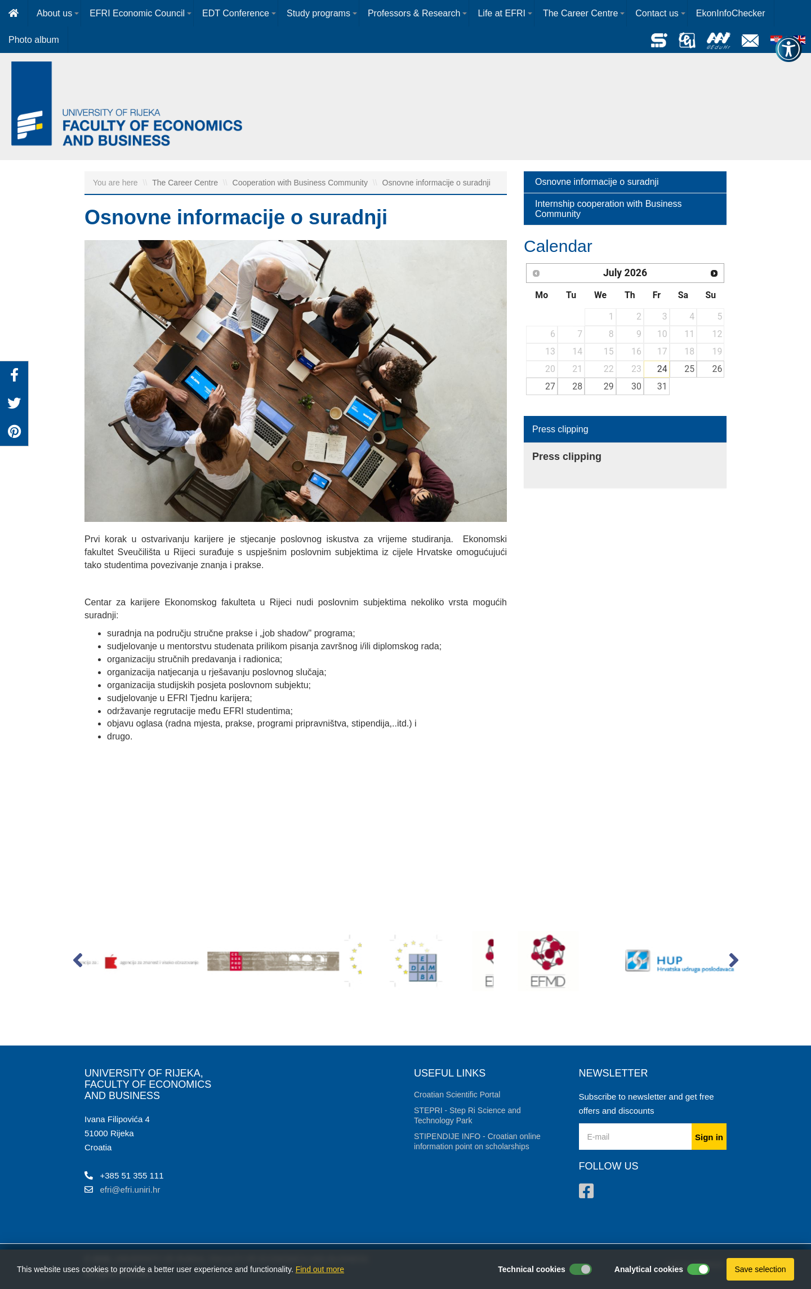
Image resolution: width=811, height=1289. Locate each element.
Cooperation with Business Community (301, 182)
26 (717, 369)
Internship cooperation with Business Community (608, 209)
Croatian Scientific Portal (457, 1094)
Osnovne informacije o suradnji (436, 182)
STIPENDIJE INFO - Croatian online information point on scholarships (477, 1141)
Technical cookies (531, 1269)
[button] (77, 963)
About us (54, 13)
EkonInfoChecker (730, 13)
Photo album (33, 40)
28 (577, 386)
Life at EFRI (501, 13)
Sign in (709, 1137)
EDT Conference (235, 13)
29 (609, 386)
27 (550, 386)
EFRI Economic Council (137, 13)
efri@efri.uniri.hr (130, 1189)
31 (662, 386)
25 (689, 369)
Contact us (656, 13)
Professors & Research (414, 13)
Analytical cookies (648, 1269)
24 (662, 369)
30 (636, 386)
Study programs (318, 13)
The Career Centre (580, 13)
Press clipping (560, 429)
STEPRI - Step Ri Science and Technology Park (467, 1115)
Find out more (320, 1269)
